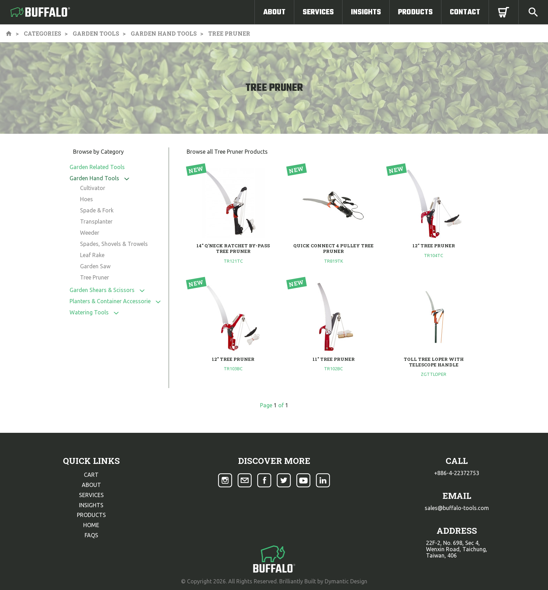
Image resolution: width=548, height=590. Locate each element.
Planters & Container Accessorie (110, 301)
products (91, 515)
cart (91, 475)
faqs (91, 535)
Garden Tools (96, 33)
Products (415, 12)
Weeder (89, 233)
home (91, 525)
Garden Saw (95, 266)
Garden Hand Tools (164, 33)
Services (318, 12)
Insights (366, 12)
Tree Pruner (94, 277)
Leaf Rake (92, 255)
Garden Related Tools (97, 167)
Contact (465, 12)
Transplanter (96, 221)
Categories (42, 33)
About (274, 12)
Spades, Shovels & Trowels (114, 244)
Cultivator (92, 188)
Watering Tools (89, 312)
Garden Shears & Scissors (102, 290)
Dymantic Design (346, 581)
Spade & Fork (97, 210)
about (91, 485)
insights (91, 505)
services (91, 495)
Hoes (86, 199)
